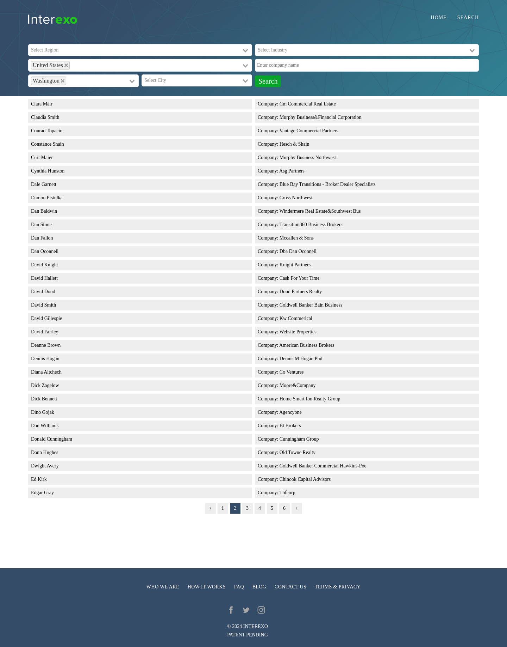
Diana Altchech (46, 372)
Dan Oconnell (44, 251)
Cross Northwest (296, 197)
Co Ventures (292, 372)
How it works (207, 586)
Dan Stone (41, 224)
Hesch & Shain (294, 144)
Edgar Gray (42, 492)
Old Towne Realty (297, 452)
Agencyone (290, 412)
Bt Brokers (290, 425)
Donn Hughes (44, 452)
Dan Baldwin (44, 211)
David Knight (44, 264)
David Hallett (44, 278)
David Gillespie (46, 318)
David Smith (43, 305)
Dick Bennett (44, 398)
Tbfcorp (287, 492)
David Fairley (44, 331)
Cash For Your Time (300, 278)
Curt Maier (42, 157)
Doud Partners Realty (301, 291)
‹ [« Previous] (210, 508)
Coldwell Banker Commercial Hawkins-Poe (323, 465)
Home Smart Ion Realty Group (310, 398)
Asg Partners (292, 171)
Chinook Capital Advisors (305, 479)
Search (468, 17)
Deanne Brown (46, 345)
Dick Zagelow (45, 385)
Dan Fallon (42, 238)
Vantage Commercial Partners (309, 130)
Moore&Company (298, 385)
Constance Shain (47, 144)
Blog (259, 586)
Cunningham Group (299, 439)
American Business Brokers (306, 345)
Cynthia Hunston (47, 171)
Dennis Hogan (45, 358)
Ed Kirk (39, 479)
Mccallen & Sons (297, 238)
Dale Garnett (43, 184)
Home (439, 17)
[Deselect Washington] (62, 81)
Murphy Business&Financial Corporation (321, 117)
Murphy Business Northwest (308, 157)
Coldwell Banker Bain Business (311, 305)
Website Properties (298, 331)
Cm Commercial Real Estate (308, 104)
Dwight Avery (45, 465)
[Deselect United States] (66, 65)
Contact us (290, 586)
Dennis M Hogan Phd (301, 358)
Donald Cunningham (51, 439)
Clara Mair (41, 104)
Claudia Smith (45, 117)
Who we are (162, 586)
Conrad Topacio (46, 130)
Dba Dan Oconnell (298, 251)
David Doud (43, 291)
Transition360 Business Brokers (311, 224)
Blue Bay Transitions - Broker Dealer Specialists (328, 184)
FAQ (239, 586)
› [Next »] (297, 508)
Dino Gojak (42, 412)
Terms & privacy (338, 586)
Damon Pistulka (47, 197)
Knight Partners (295, 264)
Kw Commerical (296, 318)
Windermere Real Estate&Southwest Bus (320, 211)
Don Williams (44, 425)
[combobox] (140, 50)
